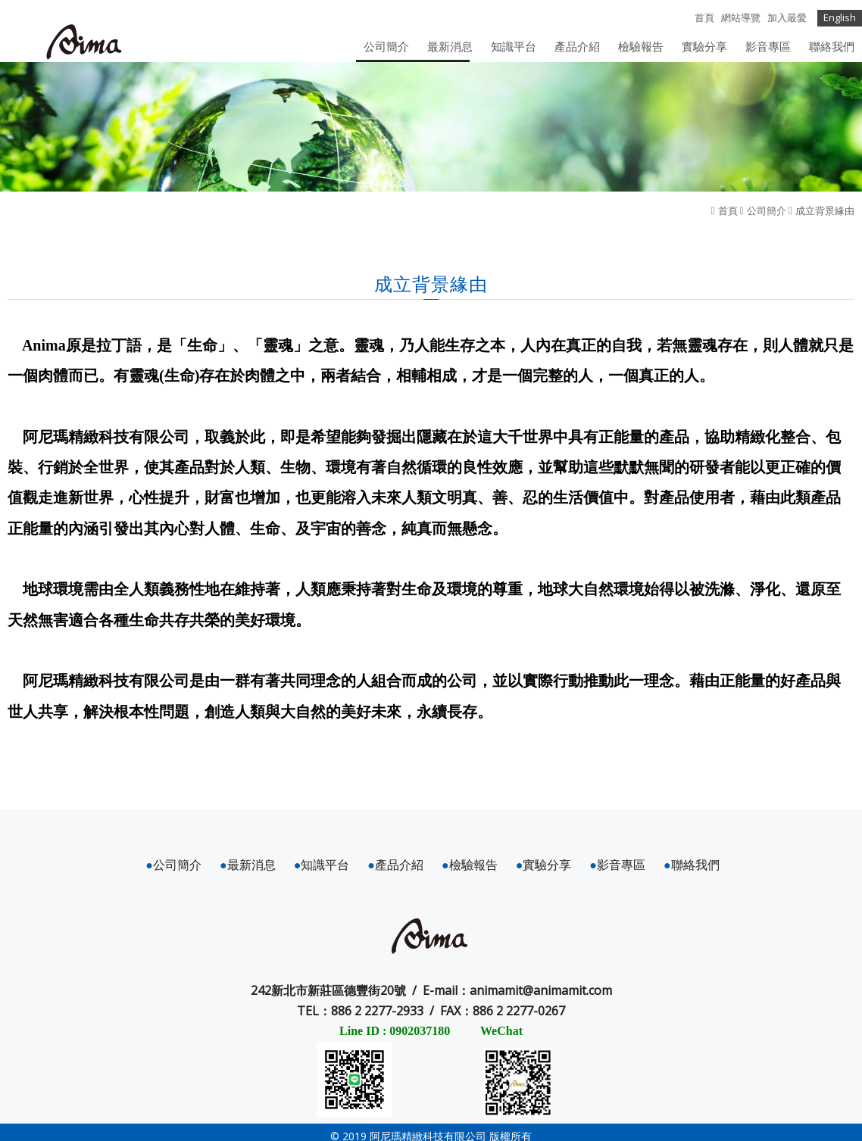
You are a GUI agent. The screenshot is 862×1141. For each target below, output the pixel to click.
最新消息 (248, 864)
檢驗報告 (470, 864)
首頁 (728, 210)
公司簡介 (766, 210)
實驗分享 (544, 864)
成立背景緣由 (824, 210)
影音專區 (617, 864)
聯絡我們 (692, 864)
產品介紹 (395, 864)
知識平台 (322, 864)
